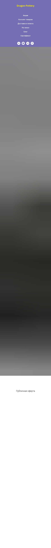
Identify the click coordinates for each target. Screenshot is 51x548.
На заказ (25, 28)
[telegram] (27, 43)
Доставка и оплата (25, 24)
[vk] (18, 43)
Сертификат (26, 36)
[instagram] (23, 43)
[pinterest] (32, 43)
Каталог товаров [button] (25, 19)
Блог (25, 32)
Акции (25, 15)
